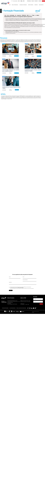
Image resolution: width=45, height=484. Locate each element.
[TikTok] (35, 308)
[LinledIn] (31, 308)
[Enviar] (11, 290)
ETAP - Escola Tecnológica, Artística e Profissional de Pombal (4, 302)
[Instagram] (30, 308)
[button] (10, 5)
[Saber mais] (16, 56)
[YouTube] (33, 308)
